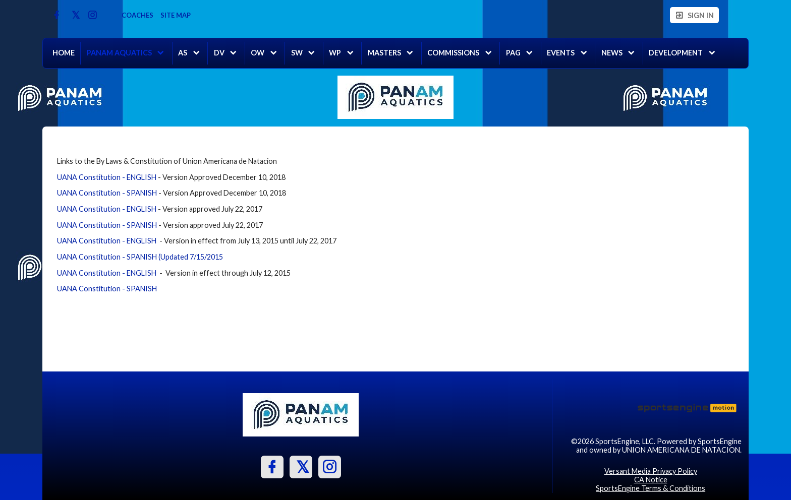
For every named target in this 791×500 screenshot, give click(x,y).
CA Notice (650, 479)
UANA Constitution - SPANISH (107, 193)
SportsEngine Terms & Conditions (650, 488)
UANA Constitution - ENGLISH (106, 177)
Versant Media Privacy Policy (650, 471)
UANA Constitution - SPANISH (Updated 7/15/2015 (140, 257)
